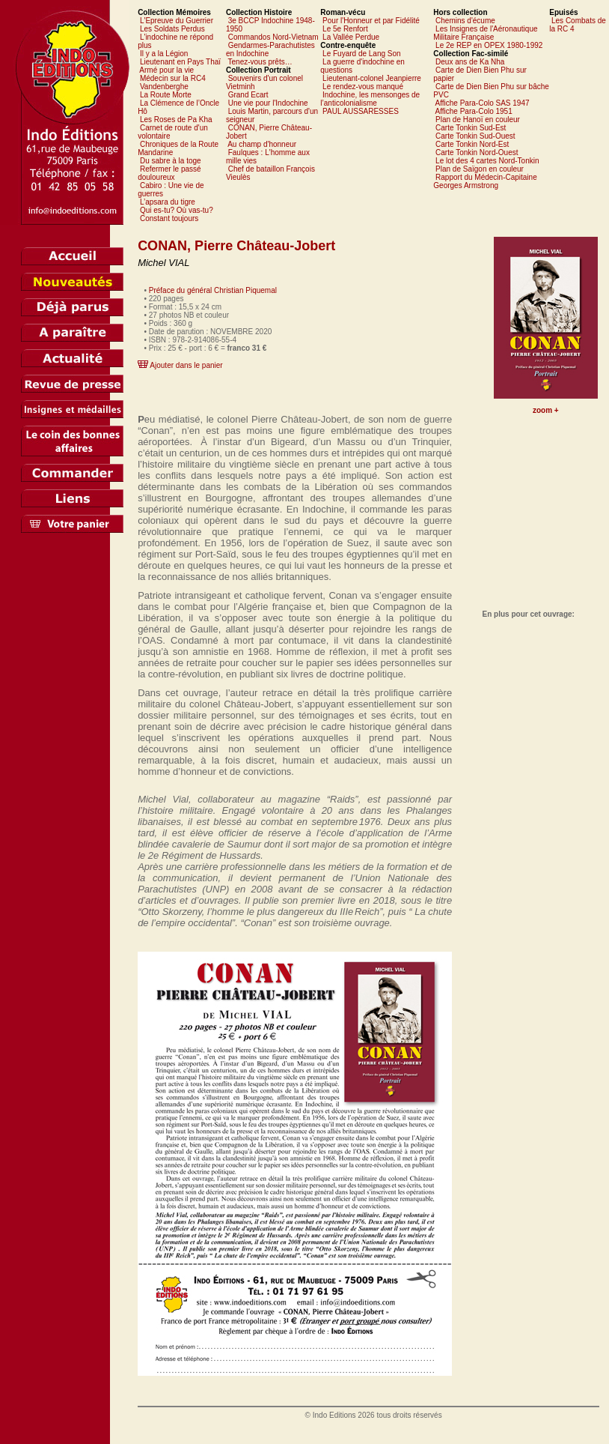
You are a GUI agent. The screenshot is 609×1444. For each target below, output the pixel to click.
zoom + (546, 410)
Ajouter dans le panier (186, 365)
